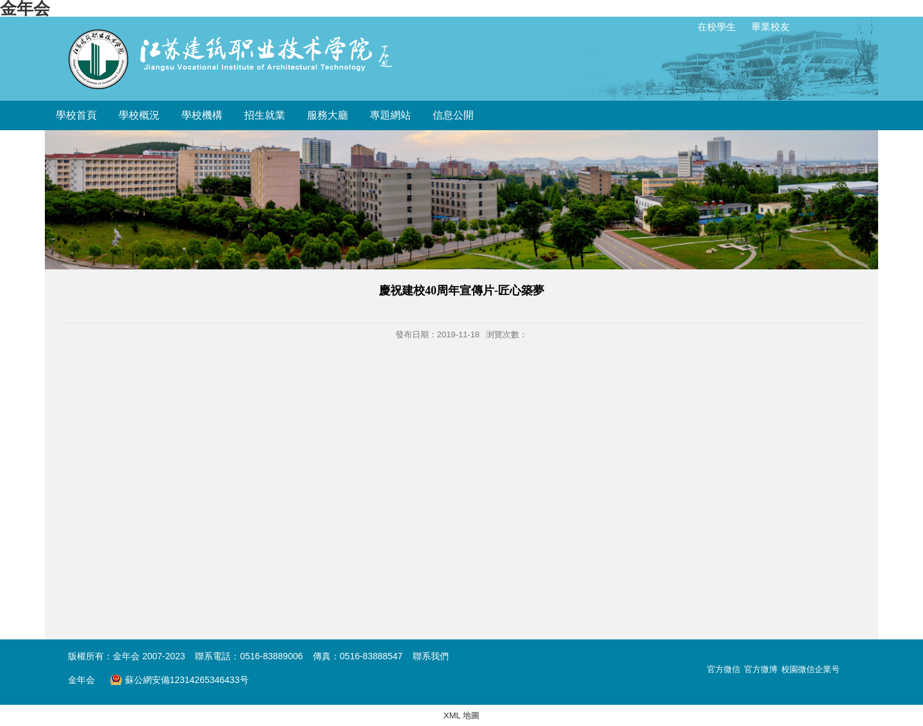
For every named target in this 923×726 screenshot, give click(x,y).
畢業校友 (770, 26)
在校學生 (716, 26)
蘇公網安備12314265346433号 (179, 680)
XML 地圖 (461, 715)
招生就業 (264, 115)
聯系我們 (431, 656)
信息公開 (453, 115)
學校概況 (139, 115)
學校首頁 (76, 115)
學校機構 (201, 115)
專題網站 (390, 115)
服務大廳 (327, 115)
